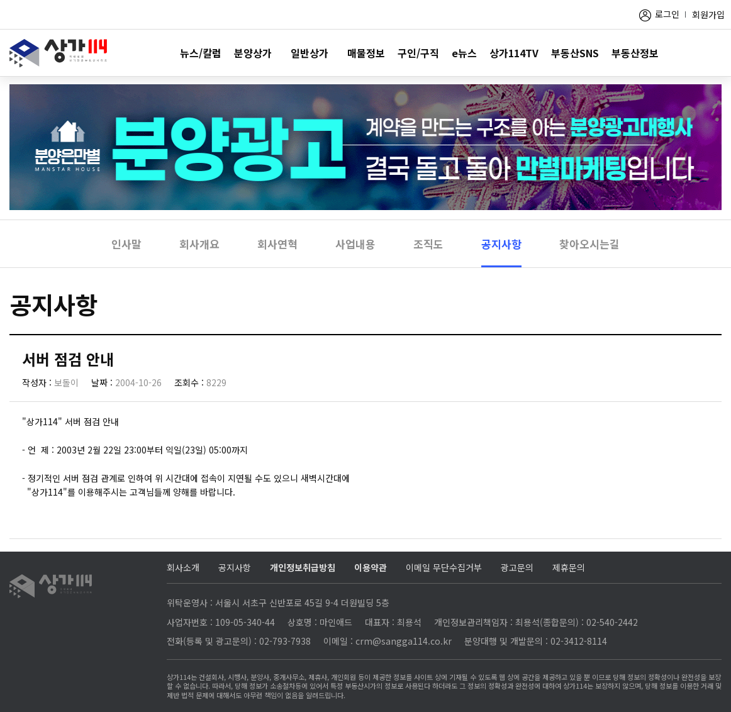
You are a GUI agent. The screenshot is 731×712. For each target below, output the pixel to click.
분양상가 (253, 52)
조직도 (428, 244)
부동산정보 (635, 52)
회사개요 (199, 244)
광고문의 (517, 567)
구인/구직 (418, 52)
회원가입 (708, 14)
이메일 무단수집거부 (444, 567)
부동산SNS (575, 52)
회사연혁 (277, 244)
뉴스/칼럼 (200, 52)
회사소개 (183, 567)
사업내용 (355, 244)
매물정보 (366, 52)
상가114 (58, 53)
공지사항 (501, 244)
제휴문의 (568, 567)
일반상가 (309, 52)
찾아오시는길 (589, 244)
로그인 (667, 14)
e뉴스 (464, 52)
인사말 (126, 244)
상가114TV (513, 52)
